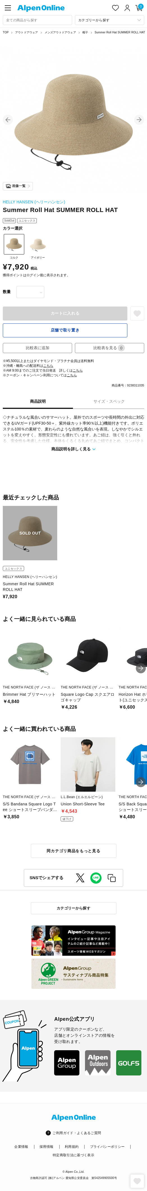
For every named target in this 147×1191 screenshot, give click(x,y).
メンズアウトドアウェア (60, 32)
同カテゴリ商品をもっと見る (73, 851)
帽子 (85, 32)
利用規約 (72, 1147)
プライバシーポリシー (107, 1147)
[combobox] (37, 20)
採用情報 (46, 1147)
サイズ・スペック (109, 401)
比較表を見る (109, 347)
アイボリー (37, 246)
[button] (8, 120)
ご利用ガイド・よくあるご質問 (76, 1133)
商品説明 (38, 401)
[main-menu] (8, 8)
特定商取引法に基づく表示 (73, 1155)
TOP (6, 32)
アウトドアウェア (26, 32)
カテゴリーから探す (74, 908)
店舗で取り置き (65, 330)
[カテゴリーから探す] (109, 20)
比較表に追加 (37, 347)
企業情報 (21, 1147)
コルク (14, 246)
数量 (7, 291)
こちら (48, 366)
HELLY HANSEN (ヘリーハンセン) (34, 202)
